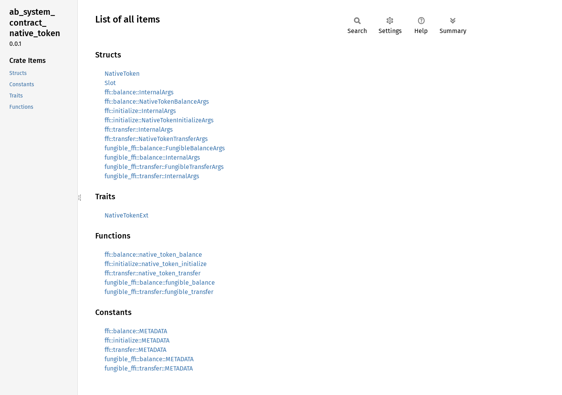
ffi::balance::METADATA (136, 331)
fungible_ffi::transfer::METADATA (149, 368)
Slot (110, 83)
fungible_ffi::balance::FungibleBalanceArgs (165, 148)
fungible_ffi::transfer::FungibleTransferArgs (164, 167)
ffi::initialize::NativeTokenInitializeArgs (159, 120)
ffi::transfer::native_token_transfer (153, 273)
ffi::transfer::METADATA (135, 349)
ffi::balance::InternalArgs (139, 92)
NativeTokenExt (126, 215)
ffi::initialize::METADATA (137, 340)
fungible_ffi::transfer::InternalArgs (152, 176)
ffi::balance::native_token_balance (153, 254)
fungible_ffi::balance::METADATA (149, 359)
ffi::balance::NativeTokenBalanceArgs (157, 101)
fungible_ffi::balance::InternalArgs (152, 157)
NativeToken (122, 73)
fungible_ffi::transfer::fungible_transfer (159, 292)
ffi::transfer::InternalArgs (139, 129)
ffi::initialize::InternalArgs (140, 111)
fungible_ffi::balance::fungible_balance (160, 282)
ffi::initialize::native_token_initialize (156, 264)
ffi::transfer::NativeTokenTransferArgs (156, 139)
